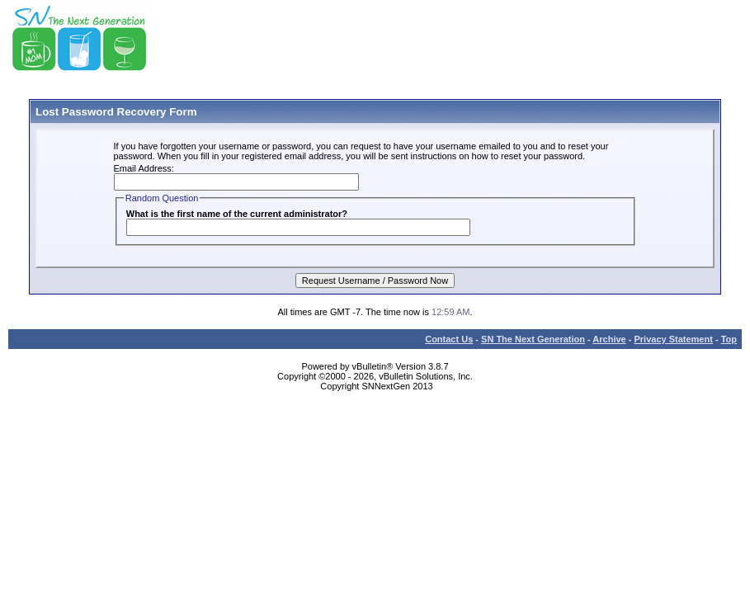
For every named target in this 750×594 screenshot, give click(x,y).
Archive (608, 339)
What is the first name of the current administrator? (236, 214)
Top (729, 339)
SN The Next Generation (533, 339)
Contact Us (449, 339)
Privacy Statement (673, 339)
